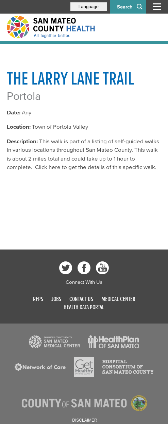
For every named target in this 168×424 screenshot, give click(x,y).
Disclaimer (84, 420)
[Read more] (54, 341)
